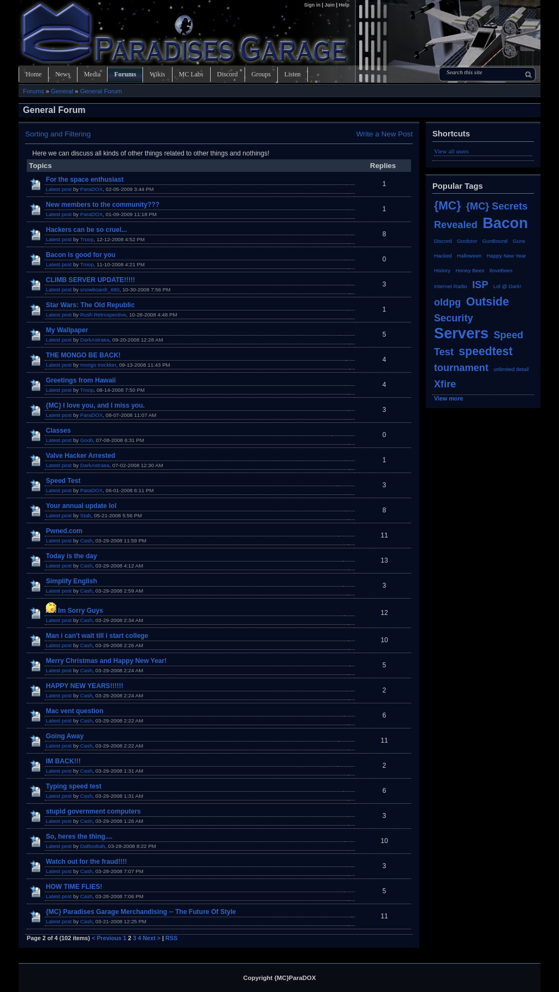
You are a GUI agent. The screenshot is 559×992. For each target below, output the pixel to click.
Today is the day (71, 556)
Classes (58, 430)
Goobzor (467, 241)
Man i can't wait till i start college (97, 636)
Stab (85, 515)
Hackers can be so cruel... (86, 230)
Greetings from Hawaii (81, 380)
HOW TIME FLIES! (74, 887)
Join (329, 5)
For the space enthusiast (84, 179)
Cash (86, 540)
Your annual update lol (81, 506)
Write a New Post (384, 134)
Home (33, 74)
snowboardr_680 (100, 289)
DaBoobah (92, 846)
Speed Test (63, 481)
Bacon (505, 222)
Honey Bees (469, 270)
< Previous (107, 938)
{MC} (447, 205)
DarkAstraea (95, 340)
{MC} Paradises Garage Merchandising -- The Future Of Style (141, 912)
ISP (480, 284)
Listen (292, 74)
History (442, 270)
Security (453, 318)
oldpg (447, 302)
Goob (86, 440)
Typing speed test (74, 786)
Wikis (157, 74)
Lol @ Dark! (507, 286)
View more (448, 398)
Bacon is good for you (81, 255)
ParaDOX (91, 189)
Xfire (445, 384)
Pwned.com (64, 531)
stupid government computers (93, 811)
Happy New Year (506, 256)
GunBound (495, 241)
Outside (487, 301)
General (62, 91)
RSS (171, 938)
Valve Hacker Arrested (80, 455)
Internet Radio (450, 286)
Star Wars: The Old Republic (90, 305)
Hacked (443, 256)
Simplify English (71, 581)
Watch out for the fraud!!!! (86, 861)
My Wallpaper (67, 330)
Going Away (65, 736)
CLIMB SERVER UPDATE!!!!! (90, 280)
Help (343, 5)
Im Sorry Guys (80, 610)
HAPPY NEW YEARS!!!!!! (84, 686)
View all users (451, 151)
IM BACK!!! (63, 761)
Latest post (59, 189)
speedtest (486, 351)
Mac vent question (74, 711)
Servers (461, 333)
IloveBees (500, 270)
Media (92, 74)
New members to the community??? (102, 204)
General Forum (101, 91)
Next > (152, 938)
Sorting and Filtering (58, 134)
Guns (519, 241)
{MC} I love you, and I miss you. (95, 405)
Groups (261, 74)
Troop (87, 239)
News (62, 74)
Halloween (469, 256)
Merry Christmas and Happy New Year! (106, 661)
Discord (227, 74)
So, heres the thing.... (79, 836)
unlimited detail (510, 369)
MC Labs (191, 74)
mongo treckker (98, 365)
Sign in (313, 5)
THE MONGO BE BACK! (83, 355)
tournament (461, 367)
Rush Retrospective (103, 315)
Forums (125, 74)
